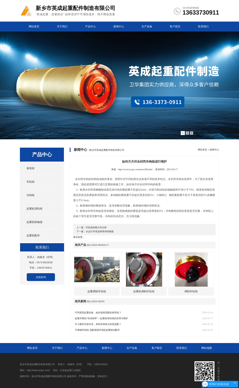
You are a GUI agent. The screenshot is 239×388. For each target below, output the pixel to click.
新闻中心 (118, 26)
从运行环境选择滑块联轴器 (100, 231)
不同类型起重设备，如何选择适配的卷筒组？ (98, 312)
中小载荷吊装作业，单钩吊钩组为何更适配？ (98, 324)
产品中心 (90, 26)
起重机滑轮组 (34, 208)
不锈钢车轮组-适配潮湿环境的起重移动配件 (97, 330)
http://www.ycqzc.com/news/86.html (135, 169)
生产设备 (147, 26)
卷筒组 (31, 168)
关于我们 (62, 26)
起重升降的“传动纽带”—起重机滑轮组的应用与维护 (101, 318)
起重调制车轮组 (96, 291)
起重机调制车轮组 (144, 291)
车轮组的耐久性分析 (96, 227)
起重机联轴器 (34, 222)
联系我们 (203, 26)
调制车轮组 (191, 291)
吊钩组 (31, 195)
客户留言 (175, 26)
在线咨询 (41, 277)
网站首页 (34, 26)
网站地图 (206, 348)
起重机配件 (33, 235)
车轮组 (31, 181)
